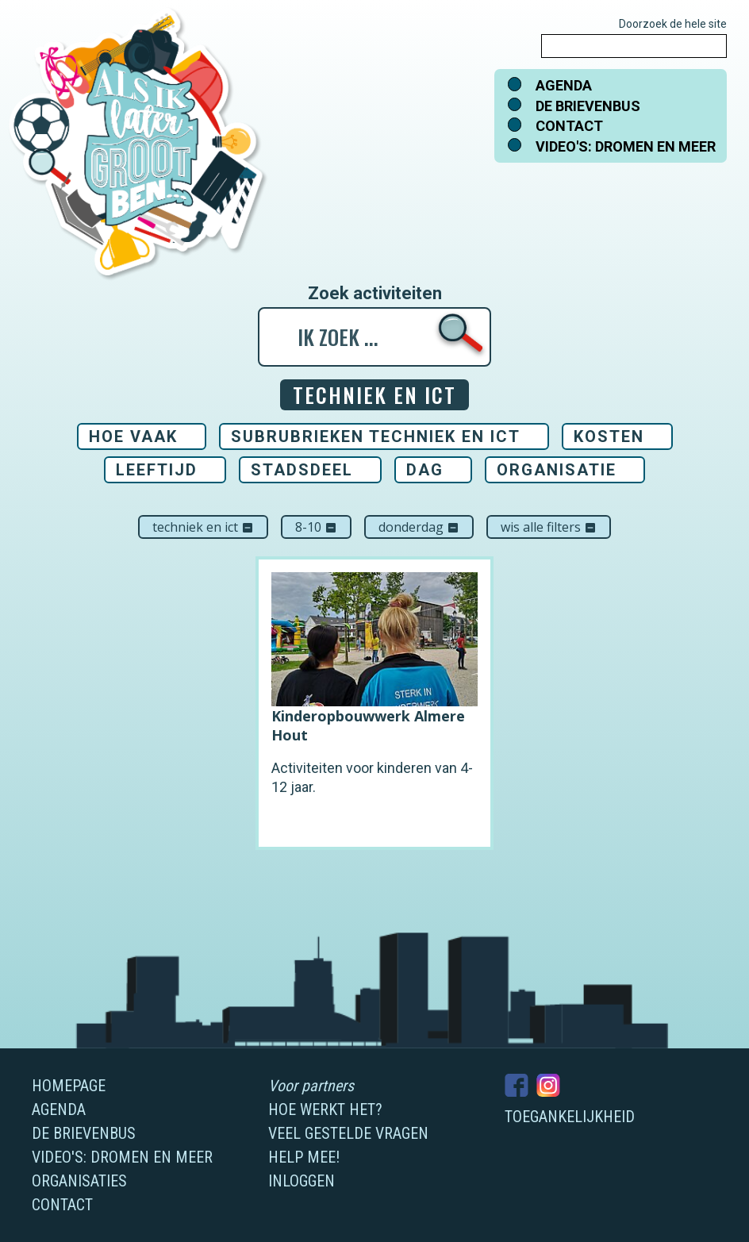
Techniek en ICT (203, 527)
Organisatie (556, 469)
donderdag (418, 527)
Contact (569, 125)
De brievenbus (588, 106)
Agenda (564, 85)
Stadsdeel (302, 469)
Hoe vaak (133, 436)
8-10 (316, 527)
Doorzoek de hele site (673, 23)
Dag (425, 469)
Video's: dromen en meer (626, 146)
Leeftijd (157, 469)
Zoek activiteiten (375, 293)
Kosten (609, 436)
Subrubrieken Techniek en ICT (375, 436)
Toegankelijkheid (570, 1116)
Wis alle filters (549, 527)
